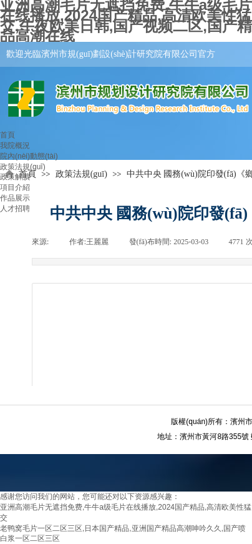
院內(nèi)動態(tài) (29, 156)
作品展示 (15, 198)
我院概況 (15, 145)
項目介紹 (15, 187)
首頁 (7, 135)
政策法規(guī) (23, 166)
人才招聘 (15, 208)
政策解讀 (15, 176)
